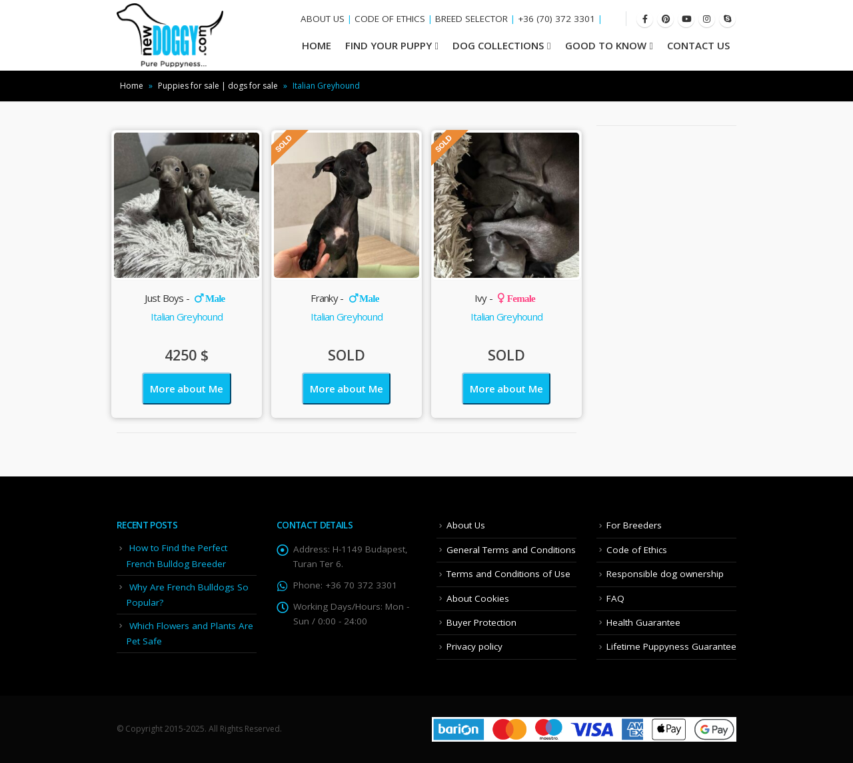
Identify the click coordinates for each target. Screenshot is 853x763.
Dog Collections (498, 45)
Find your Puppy (388, 45)
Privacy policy (474, 646)
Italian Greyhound (187, 316)
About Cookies (477, 598)
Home (131, 85)
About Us (465, 525)
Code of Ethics (636, 550)
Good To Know (605, 45)
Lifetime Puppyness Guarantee (671, 646)
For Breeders (634, 525)
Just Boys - (185, 298)
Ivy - (504, 298)
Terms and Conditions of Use (508, 574)
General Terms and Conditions (511, 550)
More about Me (186, 388)
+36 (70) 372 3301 (556, 19)
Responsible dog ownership (665, 574)
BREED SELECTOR (471, 19)
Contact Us (698, 45)
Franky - (345, 298)
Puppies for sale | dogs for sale (218, 85)
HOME (316, 45)
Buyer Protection (481, 622)
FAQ (615, 598)
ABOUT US (323, 19)
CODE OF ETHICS (390, 19)
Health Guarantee (643, 622)
